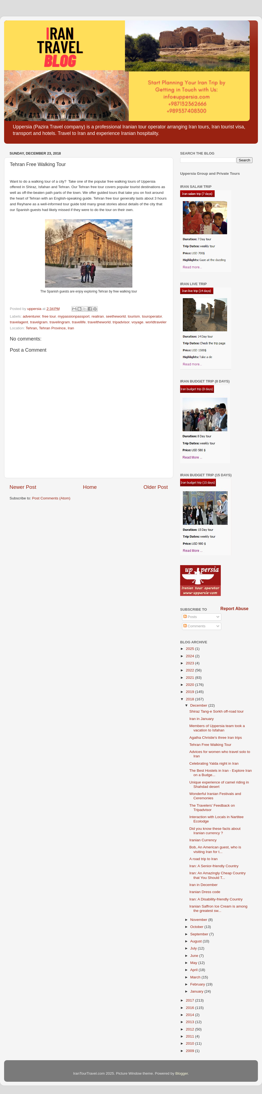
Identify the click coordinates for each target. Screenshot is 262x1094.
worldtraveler (155, 322)
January (197, 991)
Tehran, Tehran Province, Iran (50, 328)
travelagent (19, 322)
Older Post (156, 487)
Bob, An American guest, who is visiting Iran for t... (215, 849)
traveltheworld (99, 322)
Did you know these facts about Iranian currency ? (215, 831)
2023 (190, 663)
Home (90, 487)
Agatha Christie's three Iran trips (215, 738)
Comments (194, 626)
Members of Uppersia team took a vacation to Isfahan (217, 728)
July (194, 948)
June (194, 956)
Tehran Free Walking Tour (210, 745)
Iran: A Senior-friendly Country (214, 866)
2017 (190, 1000)
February (198, 984)
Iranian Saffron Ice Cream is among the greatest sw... (218, 908)
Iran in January (201, 719)
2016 (190, 1008)
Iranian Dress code (204, 892)
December (199, 705)
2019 (190, 692)
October (197, 927)
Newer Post (23, 487)
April (194, 970)
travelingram (60, 322)
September (199, 934)
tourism (134, 316)
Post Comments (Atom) (51, 498)
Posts (190, 617)
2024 (190, 656)
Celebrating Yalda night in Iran (214, 763)
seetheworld (116, 316)
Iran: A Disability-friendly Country (216, 899)
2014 (190, 1015)
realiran (97, 316)
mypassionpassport (74, 316)
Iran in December (203, 885)
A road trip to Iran (203, 859)
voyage (138, 322)
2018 (190, 699)
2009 (190, 1051)
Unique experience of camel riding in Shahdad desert (219, 784)
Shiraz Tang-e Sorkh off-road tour (216, 711)
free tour (49, 316)
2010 (190, 1043)
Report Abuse (235, 608)
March (195, 977)
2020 (190, 685)
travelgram (38, 322)
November (199, 920)
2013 (190, 1022)
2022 (190, 670)
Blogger (181, 1073)
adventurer (31, 316)
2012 (190, 1029)
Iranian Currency (203, 840)
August (196, 941)
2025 (190, 649)
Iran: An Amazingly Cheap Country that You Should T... (217, 875)
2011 (190, 1036)
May (194, 963)
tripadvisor (121, 322)
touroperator (152, 316)
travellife (78, 322)
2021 (190, 678)
